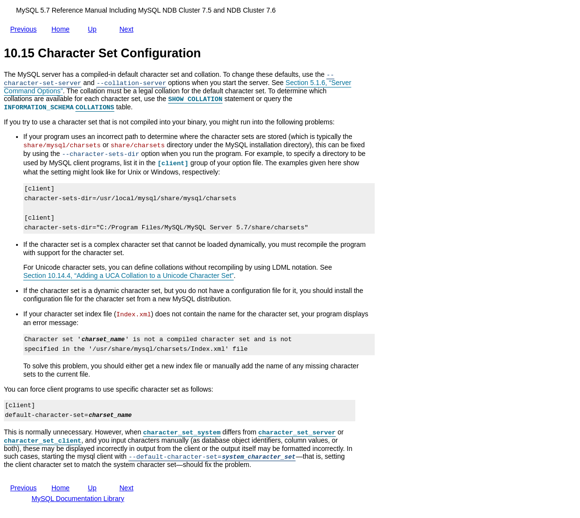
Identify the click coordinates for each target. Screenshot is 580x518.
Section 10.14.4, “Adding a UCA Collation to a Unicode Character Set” (128, 275)
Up (94, 27)
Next (128, 27)
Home (62, 29)
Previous (25, 28)
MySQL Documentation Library (78, 498)
